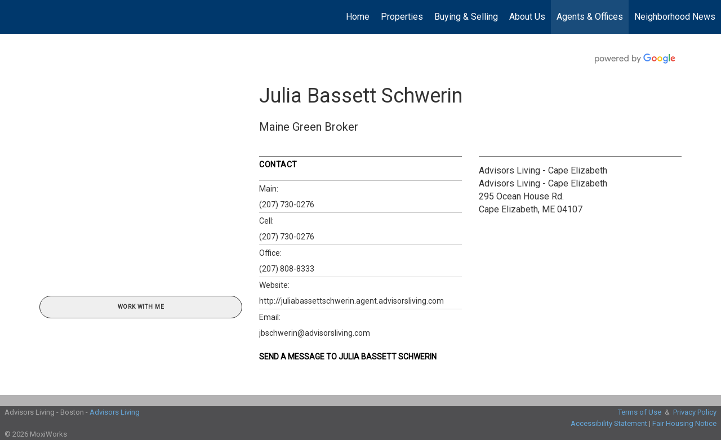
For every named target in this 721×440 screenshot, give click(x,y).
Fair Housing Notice (684, 423)
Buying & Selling (466, 16)
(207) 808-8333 (286, 268)
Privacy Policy (694, 412)
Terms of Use (639, 412)
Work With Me (141, 307)
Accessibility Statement (609, 423)
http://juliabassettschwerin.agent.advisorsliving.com (351, 300)
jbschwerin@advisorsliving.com (314, 332)
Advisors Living (115, 412)
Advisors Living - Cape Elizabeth (543, 170)
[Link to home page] (14, 17)
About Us (527, 16)
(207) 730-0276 (286, 204)
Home (358, 16)
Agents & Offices (590, 16)
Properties (402, 16)
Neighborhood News (674, 16)
